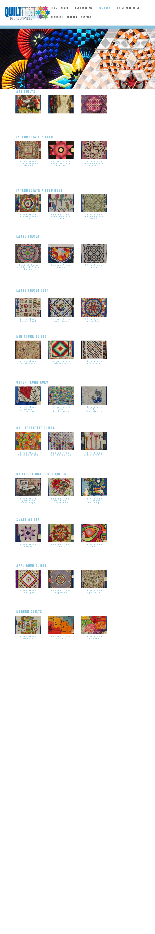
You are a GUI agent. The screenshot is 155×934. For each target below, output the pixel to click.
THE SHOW (104, 8)
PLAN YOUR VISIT (85, 8)
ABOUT (64, 8)
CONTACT (86, 17)
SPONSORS (57, 17)
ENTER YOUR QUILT (128, 8)
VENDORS (72, 17)
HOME (54, 8)
